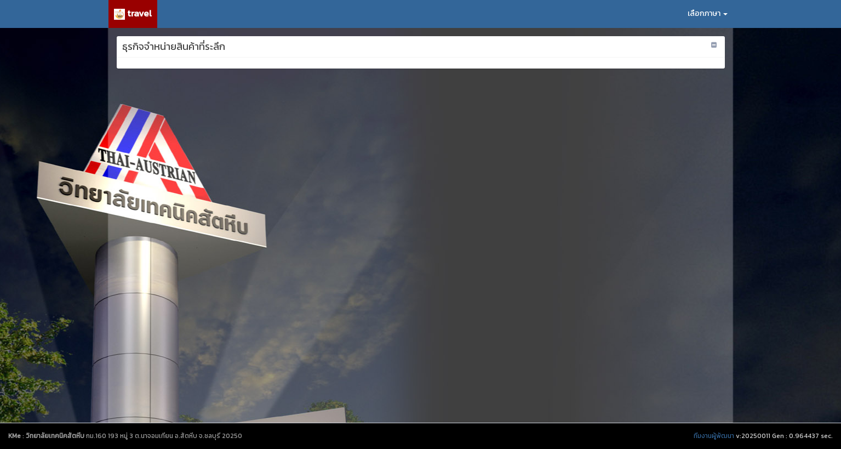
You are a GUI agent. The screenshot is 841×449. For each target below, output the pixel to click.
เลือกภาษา (708, 13)
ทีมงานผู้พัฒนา (714, 436)
